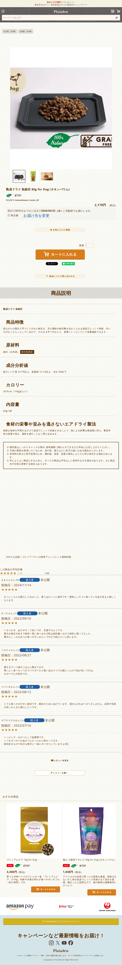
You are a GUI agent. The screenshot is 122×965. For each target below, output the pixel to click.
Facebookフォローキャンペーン (61, 921)
